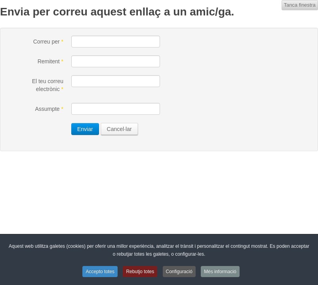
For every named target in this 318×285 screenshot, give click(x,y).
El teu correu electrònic (47, 85)
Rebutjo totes (140, 271)
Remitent (50, 61)
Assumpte (49, 109)
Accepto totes (100, 271)
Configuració (179, 271)
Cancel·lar (119, 129)
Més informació (220, 271)
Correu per (48, 41)
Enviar (85, 129)
